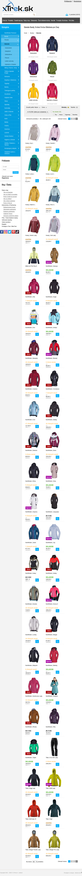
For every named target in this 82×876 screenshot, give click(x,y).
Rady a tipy (27, 20)
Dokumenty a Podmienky (9, 205)
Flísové (52, 76)
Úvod (25, 33)
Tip (56, 114)
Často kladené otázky (44, 20)
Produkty (10, 20)
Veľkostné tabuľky (7, 220)
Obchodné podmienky (9, 209)
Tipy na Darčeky (8, 192)
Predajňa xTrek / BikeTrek (9, 226)
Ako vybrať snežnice (9, 201)
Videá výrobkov (6, 222)
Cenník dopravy (18, 20)
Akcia (60, 114)
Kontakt (53, 20)
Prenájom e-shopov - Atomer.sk (73, 872)
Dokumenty (34, 20)
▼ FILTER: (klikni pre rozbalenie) (37, 112)
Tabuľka (73, 107)
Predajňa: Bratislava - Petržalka (65, 20)
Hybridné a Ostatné (52, 100)
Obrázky (64, 107)
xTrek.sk (5, 20)
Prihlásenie (68, 1)
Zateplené (52, 53)
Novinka (75, 114)
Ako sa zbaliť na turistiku (10, 194)
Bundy (32, 33)
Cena (43, 107)
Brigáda (4, 224)
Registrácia (77, 1)
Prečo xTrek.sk (7, 203)
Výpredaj (67, 114)
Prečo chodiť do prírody (10, 196)
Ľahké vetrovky (33, 100)
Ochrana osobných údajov (10, 216)
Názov (36, 107)
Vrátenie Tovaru (7, 213)
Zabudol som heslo (7, 176)
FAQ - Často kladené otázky (10, 218)
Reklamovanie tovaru (9, 207)
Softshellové (33, 76)
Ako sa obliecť (7, 198)
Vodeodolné (33, 53)
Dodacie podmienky (9, 211)
